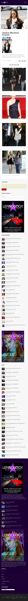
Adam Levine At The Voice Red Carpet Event (13, 419)
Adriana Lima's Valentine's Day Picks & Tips (13, 317)
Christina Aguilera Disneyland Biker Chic (12, 250)
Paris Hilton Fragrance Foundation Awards (13, 258)
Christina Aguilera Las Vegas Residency (12, 242)
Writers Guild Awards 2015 (10, 313)
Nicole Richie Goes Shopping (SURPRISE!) (11, 175)
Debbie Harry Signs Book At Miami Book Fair (13, 368)
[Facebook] (3, 38)
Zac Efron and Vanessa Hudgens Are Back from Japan (14, 147)
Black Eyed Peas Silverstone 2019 (11, 521)
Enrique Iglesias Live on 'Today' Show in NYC (13, 443)
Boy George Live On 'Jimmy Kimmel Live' (12, 411)
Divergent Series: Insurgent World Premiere (13, 285)
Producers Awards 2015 (10, 321)
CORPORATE (8, 597)
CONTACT (3, 583)
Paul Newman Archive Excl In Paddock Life (12, 513)
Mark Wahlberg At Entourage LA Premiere (13, 273)
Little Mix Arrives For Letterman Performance (13, 450)
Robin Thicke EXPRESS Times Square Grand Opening (14, 439)
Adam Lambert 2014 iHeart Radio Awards (13, 415)
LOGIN (3, 574)
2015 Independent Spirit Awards (11, 297)
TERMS (21, 597)
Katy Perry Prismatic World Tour (11, 266)
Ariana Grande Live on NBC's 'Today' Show (13, 391)
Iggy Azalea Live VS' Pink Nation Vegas (12, 388)
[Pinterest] (10, 38)
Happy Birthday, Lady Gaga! (10, 427)
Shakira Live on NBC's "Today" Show (12, 435)
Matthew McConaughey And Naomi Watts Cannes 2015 (15, 254)
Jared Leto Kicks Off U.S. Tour (11, 399)
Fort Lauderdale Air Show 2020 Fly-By (11, 506)
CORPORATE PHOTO (5, 581)
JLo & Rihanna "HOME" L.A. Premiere (12, 270)
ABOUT (3, 578)
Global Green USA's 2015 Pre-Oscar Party (13, 305)
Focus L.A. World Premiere (10, 289)
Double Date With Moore (7, 120)
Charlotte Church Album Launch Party (12, 454)
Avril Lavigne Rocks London (8, 92)
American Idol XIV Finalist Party (11, 281)
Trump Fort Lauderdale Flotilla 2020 (11, 510)
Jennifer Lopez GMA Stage (10, 403)
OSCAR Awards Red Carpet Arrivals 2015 (12, 293)
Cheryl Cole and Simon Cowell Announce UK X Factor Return (16, 446)
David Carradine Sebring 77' (10, 502)
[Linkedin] (8, 38)
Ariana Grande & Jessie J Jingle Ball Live (12, 380)
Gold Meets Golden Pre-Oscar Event (12, 301)
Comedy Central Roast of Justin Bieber (12, 277)
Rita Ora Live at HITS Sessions (11, 395)
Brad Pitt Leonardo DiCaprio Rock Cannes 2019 (14, 238)
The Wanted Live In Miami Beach (11, 407)
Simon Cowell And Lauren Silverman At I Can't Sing (14, 431)
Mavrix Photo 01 (15, 30)
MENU (3, 576)
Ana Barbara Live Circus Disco (11, 309)
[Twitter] (5, 38)
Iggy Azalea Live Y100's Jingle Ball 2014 (12, 384)
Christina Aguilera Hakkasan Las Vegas (12, 262)
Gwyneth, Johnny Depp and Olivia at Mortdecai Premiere (15, 325)
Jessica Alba (4, 54)
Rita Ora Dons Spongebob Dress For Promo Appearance (15, 423)
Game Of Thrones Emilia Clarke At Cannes (13, 246)
